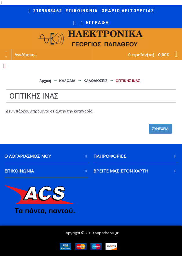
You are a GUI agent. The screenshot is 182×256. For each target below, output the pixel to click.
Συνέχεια (160, 128)
